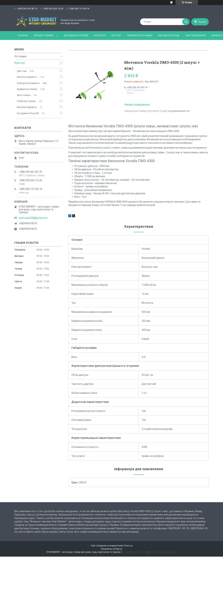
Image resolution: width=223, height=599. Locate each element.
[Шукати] (186, 21)
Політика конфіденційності (163, 552)
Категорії (19, 62)
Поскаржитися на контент (135, 552)
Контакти (100, 35)
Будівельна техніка (27, 89)
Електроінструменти (28, 83)
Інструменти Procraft (28, 113)
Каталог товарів (43, 35)
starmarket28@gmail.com (33, 218)
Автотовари (24, 95)
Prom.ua (128, 545)
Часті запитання (195, 35)
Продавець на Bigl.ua (111, 549)
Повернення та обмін (139, 35)
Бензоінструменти (27, 77)
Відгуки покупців (168, 35)
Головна (22, 35)
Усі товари (20, 56)
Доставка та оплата (76, 35)
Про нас (116, 35)
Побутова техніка (26, 101)
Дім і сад (21, 71)
